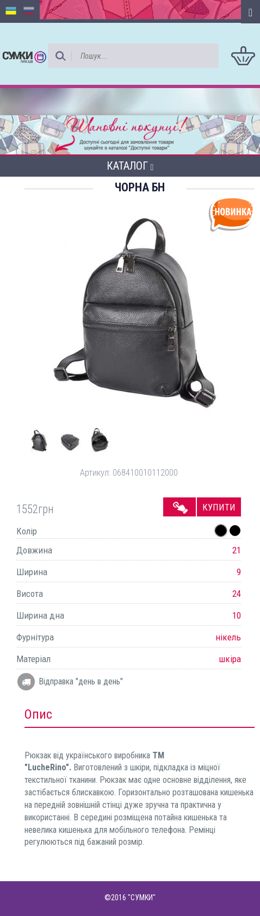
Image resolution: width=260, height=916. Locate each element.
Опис (38, 714)
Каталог (130, 165)
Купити (219, 507)
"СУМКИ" (142, 897)
